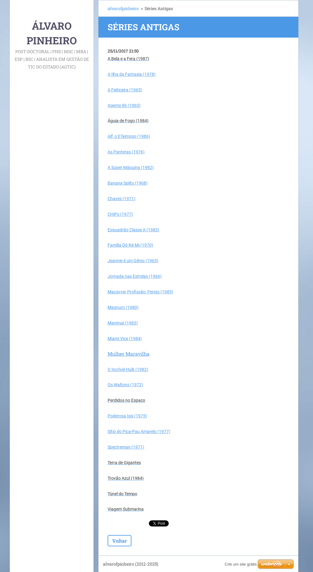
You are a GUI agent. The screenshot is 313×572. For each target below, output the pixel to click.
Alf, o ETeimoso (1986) (129, 136)
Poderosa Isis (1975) (127, 415)
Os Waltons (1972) (125, 384)
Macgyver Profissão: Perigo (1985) (140, 291)
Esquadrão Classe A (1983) (133, 229)
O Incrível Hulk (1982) (128, 369)
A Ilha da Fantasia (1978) (132, 74)
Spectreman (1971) (126, 447)
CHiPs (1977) (120, 214)
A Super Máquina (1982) (131, 167)
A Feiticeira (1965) (125, 89)
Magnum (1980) (123, 307)
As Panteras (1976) (126, 151)
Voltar (119, 540)
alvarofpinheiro (123, 8)
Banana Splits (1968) (128, 183)
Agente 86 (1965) (124, 105)
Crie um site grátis (241, 564)
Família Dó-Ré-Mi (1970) (130, 245)
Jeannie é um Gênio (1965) (133, 260)
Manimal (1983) (123, 323)
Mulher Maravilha (128, 353)
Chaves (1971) (121, 198)
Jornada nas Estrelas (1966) (135, 276)
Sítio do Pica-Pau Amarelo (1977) (139, 431)
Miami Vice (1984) (125, 338)
